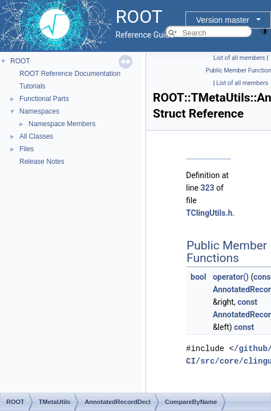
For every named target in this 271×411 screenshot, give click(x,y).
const (247, 302)
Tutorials (32, 86)
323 (207, 187)
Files (26, 149)
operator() (231, 276)
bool (198, 276)
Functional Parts (44, 99)
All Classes (36, 136)
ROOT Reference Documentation (69, 74)
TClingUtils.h (209, 212)
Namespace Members (62, 124)
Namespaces (39, 111)
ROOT (20, 61)
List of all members (239, 58)
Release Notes (41, 162)
